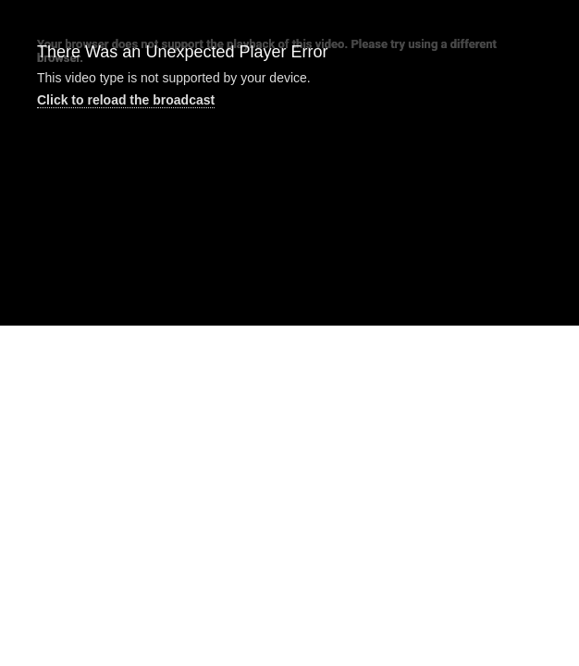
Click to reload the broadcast (126, 99)
